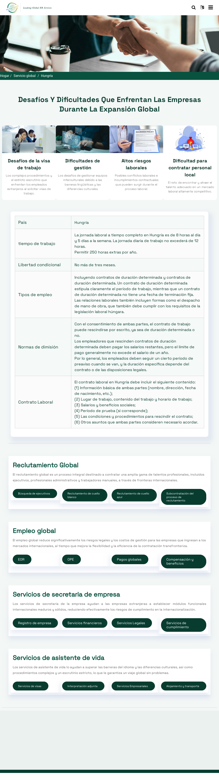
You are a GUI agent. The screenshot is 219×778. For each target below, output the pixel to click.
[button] (35, 493)
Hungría (47, 76)
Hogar (4, 76)
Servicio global (25, 76)
